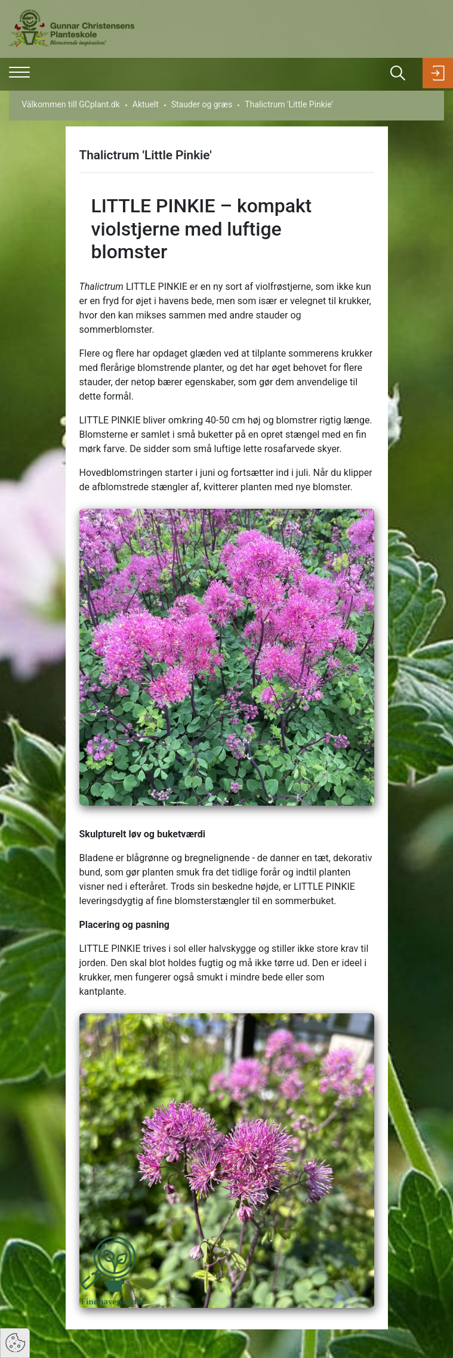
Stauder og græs (202, 104)
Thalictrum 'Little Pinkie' (289, 104)
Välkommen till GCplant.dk (70, 104)
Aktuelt (145, 104)
